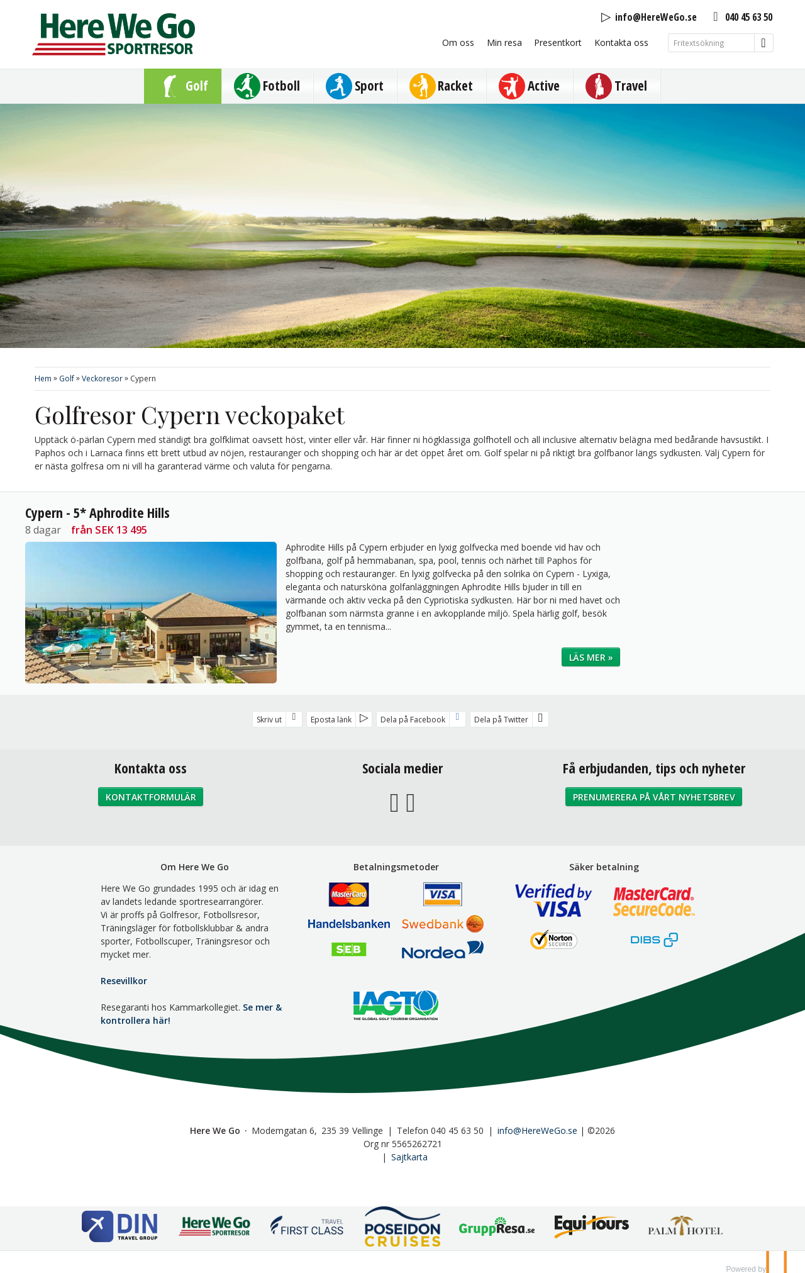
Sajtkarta (409, 1157)
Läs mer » (591, 657)
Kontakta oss (621, 42)
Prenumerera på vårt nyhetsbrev (654, 797)
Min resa (504, 42)
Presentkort (558, 42)
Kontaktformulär (151, 797)
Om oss (458, 42)
